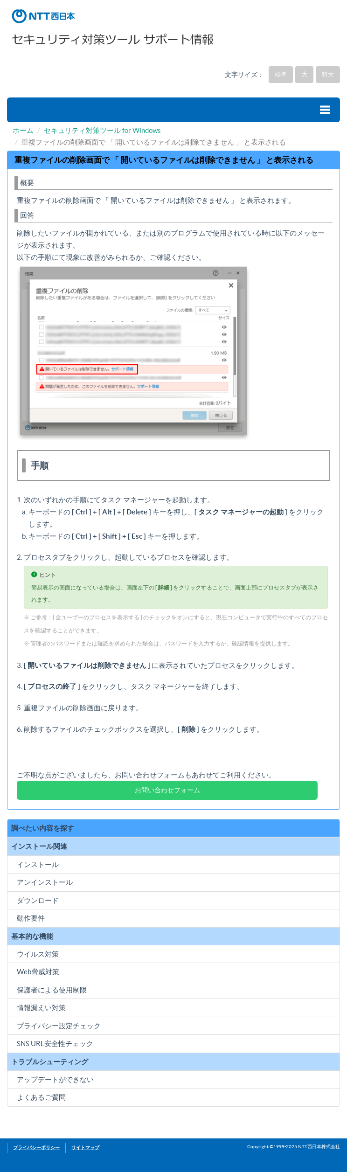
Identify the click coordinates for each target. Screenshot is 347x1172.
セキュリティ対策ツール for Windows (102, 130)
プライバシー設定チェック (59, 1026)
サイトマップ (85, 1147)
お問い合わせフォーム (167, 790)
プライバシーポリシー (36, 1147)
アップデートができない (55, 1079)
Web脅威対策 (38, 972)
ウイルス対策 (38, 954)
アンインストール (45, 882)
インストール (38, 864)
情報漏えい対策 (41, 1008)
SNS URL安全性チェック (55, 1043)
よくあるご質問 (41, 1097)
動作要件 (31, 918)
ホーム (23, 130)
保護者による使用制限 (52, 990)
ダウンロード (38, 900)
